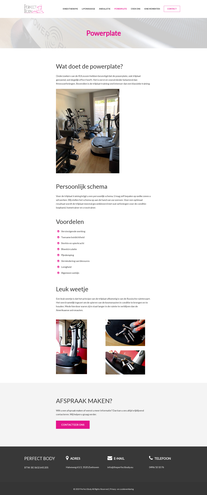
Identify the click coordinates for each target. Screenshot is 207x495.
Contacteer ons (72, 424)
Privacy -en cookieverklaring (122, 489)
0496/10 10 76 (156, 467)
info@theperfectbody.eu (120, 467)
